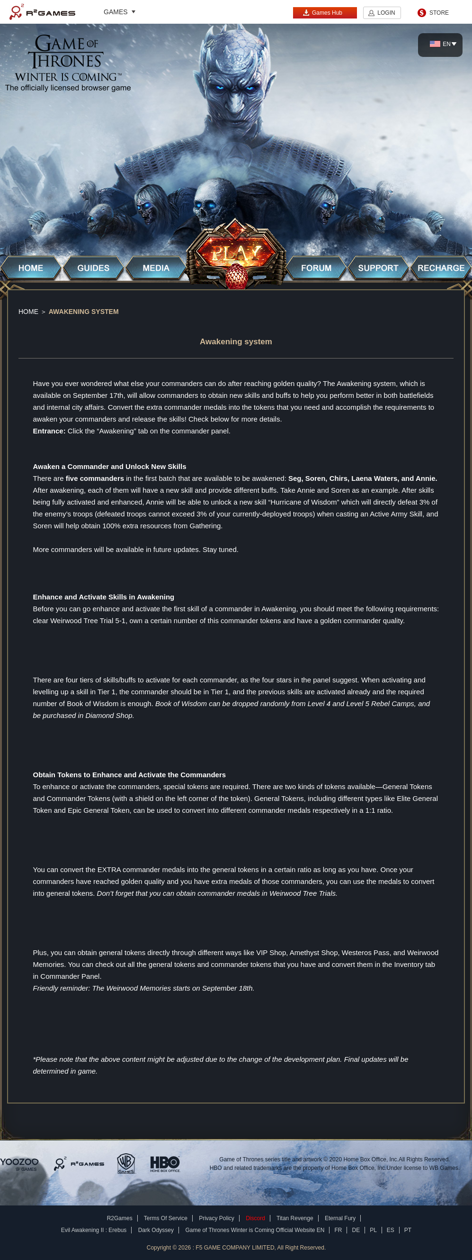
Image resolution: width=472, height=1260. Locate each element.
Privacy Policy (216, 1218)
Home (28, 311)
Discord (255, 1218)
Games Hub (322, 12)
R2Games (42, 12)
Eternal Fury (340, 1218)
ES (390, 1230)
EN (440, 44)
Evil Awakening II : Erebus (94, 1230)
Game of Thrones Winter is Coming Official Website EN (254, 1230)
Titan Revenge (294, 1218)
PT (407, 1230)
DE (356, 1230)
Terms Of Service (165, 1218)
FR (338, 1230)
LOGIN (386, 12)
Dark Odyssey (156, 1230)
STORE (439, 12)
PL (373, 1230)
